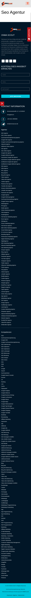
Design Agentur (5, 302)
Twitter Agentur (5, 263)
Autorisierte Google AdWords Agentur (10, 159)
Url (2, 379)
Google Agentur (5, 194)
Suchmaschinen (5, 373)
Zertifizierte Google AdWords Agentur (10, 164)
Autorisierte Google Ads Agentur (9, 157)
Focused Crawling (5, 553)
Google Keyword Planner (7, 408)
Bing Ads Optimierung (6, 470)
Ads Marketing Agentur (7, 247)
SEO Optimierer (5, 346)
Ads (2, 423)
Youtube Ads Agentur (6, 186)
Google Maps (4, 401)
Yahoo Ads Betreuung (6, 478)
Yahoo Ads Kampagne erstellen (9, 483)
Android (3, 518)
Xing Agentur (4, 269)
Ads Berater (4, 443)
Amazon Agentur (5, 249)
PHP (2, 520)
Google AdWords (5, 430)
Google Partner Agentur (7, 201)
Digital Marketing (5, 544)
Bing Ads (3, 465)
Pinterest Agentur (5, 280)
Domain (3, 377)
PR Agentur (4, 205)
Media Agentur (5, 208)
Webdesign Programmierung (8, 505)
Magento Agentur (5, 287)
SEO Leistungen (5, 351)
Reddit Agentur (5, 276)
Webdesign (4, 498)
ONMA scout (26, 591)
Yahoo (2, 474)
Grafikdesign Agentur (6, 304)
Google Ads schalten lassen (8, 441)
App (2, 509)
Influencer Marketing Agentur (8, 265)
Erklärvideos (4, 558)
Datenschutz (21, 595)
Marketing (3, 527)
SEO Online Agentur (6, 135)
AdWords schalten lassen (7, 454)
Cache (3, 386)
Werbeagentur (5, 203)
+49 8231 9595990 (12, 119)
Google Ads (4, 428)
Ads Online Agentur (6, 150)
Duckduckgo (4, 485)
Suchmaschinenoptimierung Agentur (10, 137)
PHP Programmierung (7, 522)
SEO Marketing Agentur (7, 243)
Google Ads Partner (6, 445)
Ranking (3, 382)
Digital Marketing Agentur (7, 238)
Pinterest (3, 577)
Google (3, 368)
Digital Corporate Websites (8, 549)
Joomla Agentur (5, 291)
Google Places (5, 399)
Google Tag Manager (6, 406)
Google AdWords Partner (7, 461)
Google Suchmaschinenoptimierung (10, 342)
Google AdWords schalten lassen (9, 456)
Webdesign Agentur (6, 298)
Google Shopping (5, 410)
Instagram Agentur (6, 260)
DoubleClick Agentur (6, 320)
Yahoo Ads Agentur (6, 179)
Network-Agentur (5, 318)
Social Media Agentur (6, 230)
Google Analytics (5, 390)
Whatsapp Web (5, 571)
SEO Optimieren (5, 348)
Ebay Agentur (4, 252)
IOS (2, 516)
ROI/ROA (3, 415)
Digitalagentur (4, 241)
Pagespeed (4, 388)
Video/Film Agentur (6, 322)
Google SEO (4, 340)
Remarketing (4, 417)
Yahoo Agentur (5, 177)
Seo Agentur (13, 12)
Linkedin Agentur (5, 274)
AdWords (3, 426)
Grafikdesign (4, 503)
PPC (2, 366)
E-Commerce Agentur (6, 232)
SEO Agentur (4, 133)
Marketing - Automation (7, 536)
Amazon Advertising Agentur (8, 188)
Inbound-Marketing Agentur (8, 313)
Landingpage (4, 500)
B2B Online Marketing (6, 547)
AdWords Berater (5, 459)
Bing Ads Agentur (5, 175)
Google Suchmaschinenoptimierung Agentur (12, 142)
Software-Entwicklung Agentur (9, 315)
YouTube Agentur (5, 258)
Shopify (3, 564)
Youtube (3, 566)
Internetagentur (5, 212)
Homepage (4, 492)
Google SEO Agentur (6, 139)
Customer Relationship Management (10, 542)
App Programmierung (6, 511)
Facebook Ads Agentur (7, 192)
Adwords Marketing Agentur (8, 245)
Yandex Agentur (5, 181)
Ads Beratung (4, 434)
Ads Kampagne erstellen (7, 437)
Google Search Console (7, 375)
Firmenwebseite (5, 496)
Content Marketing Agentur (8, 309)
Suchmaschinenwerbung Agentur (9, 199)
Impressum (9, 595)
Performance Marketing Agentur (9, 236)
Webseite (3, 489)
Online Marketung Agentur (8, 210)
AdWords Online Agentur (7, 146)
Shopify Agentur (5, 282)
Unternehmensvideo (6, 560)
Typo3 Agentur (5, 289)
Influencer (3, 573)
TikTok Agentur (5, 267)
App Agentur (4, 296)
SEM (2, 364)
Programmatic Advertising (7, 551)
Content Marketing (6, 540)
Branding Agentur (5, 234)
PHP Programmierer (6, 525)
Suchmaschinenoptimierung (8, 337)
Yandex (3, 487)
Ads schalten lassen (6, 439)
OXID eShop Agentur (6, 293)
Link (2, 384)
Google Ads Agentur (6, 153)
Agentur (15, 595)
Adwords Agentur (5, 144)
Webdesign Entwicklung (7, 507)
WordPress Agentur (6, 285)
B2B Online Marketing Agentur (9, 227)
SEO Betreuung (5, 353)
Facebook (3, 569)
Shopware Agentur (6, 311)
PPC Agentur (4, 170)
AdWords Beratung (6, 450)
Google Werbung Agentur (7, 197)
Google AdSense (5, 393)
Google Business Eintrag (7, 395)
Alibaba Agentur (5, 254)
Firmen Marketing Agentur (8, 223)
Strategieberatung (5, 555)
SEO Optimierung (5, 344)
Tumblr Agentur (5, 278)
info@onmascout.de (12, 123)
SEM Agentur (4, 168)
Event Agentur (5, 219)
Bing (2, 463)
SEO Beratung (5, 355)
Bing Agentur (4, 172)
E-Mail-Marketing (5, 531)
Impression (4, 421)
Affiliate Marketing (5, 419)
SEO (2, 335)
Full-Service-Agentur (6, 225)
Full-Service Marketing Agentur (9, 216)
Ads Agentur (4, 148)
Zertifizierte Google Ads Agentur (9, 161)
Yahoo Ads (4, 476)
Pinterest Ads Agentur (6, 183)
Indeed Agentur (5, 271)
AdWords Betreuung (6, 448)
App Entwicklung (5, 514)
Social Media (4, 575)
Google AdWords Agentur (7, 155)
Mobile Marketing (5, 538)
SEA (2, 362)
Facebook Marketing (6, 533)
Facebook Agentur (6, 256)
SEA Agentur (4, 166)
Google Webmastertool (7, 404)
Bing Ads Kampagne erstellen (8, 472)
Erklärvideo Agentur (6, 324)
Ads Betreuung (5, 432)
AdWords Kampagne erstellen (9, 452)
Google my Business (6, 397)
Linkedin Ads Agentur (6, 190)
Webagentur (4, 221)
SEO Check (4, 359)
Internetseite (4, 494)
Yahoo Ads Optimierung (7, 481)
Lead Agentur (4, 307)
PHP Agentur (4, 300)
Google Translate (5, 412)
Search (3, 370)
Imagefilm (3, 562)
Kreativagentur (5, 214)
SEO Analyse (4, 357)
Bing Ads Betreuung (6, 467)
